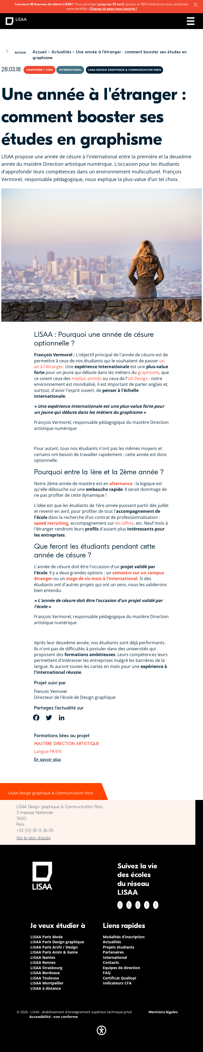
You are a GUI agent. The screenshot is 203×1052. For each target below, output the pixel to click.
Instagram (129, 905)
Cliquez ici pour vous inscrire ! (113, 8)
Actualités (61, 52)
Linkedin (138, 905)
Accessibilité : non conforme (53, 1017)
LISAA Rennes (43, 962)
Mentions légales (163, 1012)
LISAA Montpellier (46, 982)
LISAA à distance (45, 988)
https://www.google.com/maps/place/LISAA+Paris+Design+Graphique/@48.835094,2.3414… (97, 838)
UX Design (138, 378)
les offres (124, 523)
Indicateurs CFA (117, 982)
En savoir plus (47, 759)
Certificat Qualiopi (119, 977)
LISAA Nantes (42, 957)
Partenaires (113, 952)
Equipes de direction (121, 967)
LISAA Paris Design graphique (57, 941)
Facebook (120, 905)
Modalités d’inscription (124, 936)
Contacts (111, 962)
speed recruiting (51, 523)
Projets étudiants (118, 947)
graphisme (148, 372)
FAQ (106, 972)
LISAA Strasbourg (46, 967)
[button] (101, 1030)
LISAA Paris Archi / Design (54, 947)
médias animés (87, 378)
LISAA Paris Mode (46, 936)
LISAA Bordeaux (45, 972)
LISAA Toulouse (44, 977)
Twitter (146, 905)
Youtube (155, 905)
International (115, 957)
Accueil (40, 52)
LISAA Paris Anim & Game (54, 952)
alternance (120, 483)
